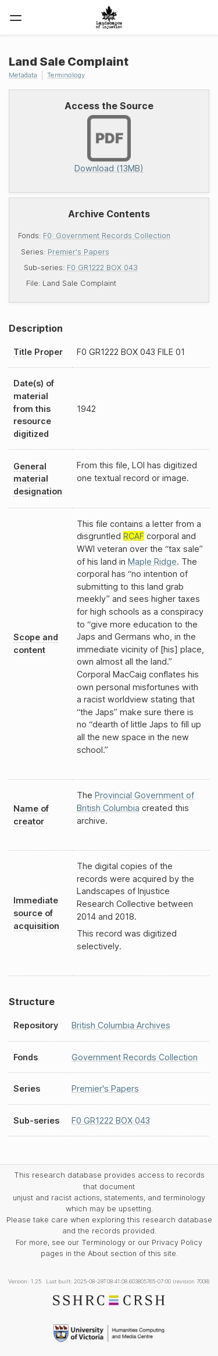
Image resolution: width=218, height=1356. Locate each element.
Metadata (23, 75)
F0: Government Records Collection (106, 235)
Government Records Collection (135, 1057)
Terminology (66, 75)
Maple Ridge (152, 561)
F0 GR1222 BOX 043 (102, 267)
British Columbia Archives (121, 1025)
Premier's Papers (78, 251)
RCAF (133, 536)
